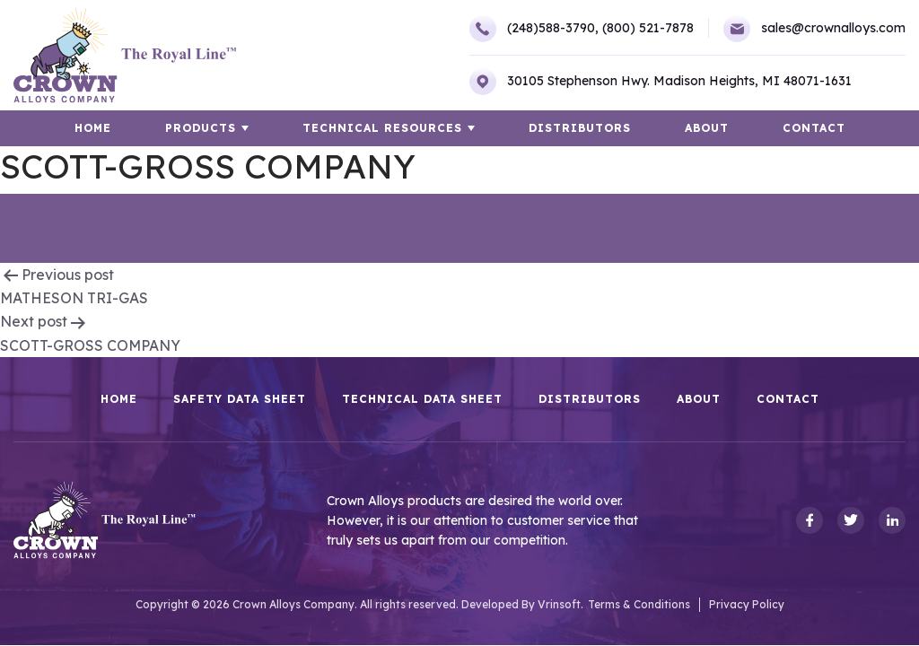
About (707, 128)
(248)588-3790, (534, 28)
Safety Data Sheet (239, 399)
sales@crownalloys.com (814, 28)
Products (200, 128)
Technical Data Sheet (422, 399)
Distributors (580, 128)
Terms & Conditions (639, 604)
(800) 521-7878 (648, 28)
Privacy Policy (746, 604)
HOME (92, 128)
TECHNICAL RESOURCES (382, 128)
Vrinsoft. (560, 604)
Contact (814, 128)
